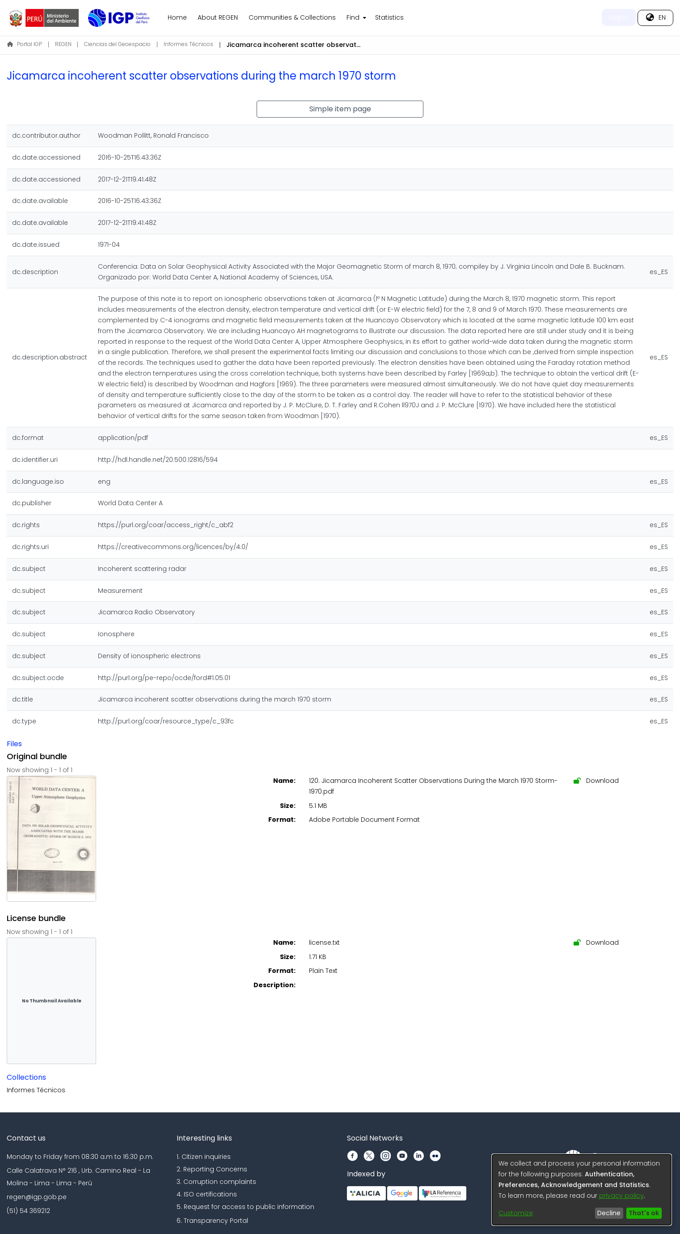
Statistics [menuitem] (389, 17)
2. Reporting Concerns (212, 1169)
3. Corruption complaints (216, 1181)
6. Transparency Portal (212, 1220)
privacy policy (621, 1195)
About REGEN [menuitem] (218, 17)
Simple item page (340, 109)
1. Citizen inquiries (204, 1156)
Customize (515, 1213)
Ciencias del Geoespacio (117, 44)
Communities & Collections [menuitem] (292, 17)
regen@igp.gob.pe (37, 1196)
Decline (609, 1213)
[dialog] (581, 1189)
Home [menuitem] (177, 17)
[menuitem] (355, 18)
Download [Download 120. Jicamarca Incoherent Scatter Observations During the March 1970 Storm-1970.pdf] (596, 780)
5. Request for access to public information (245, 1206)
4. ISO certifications (207, 1194)
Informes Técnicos (188, 44)
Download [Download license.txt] (596, 942)
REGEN (63, 44)
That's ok (644, 1213)
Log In (618, 17)
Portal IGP (24, 44)
